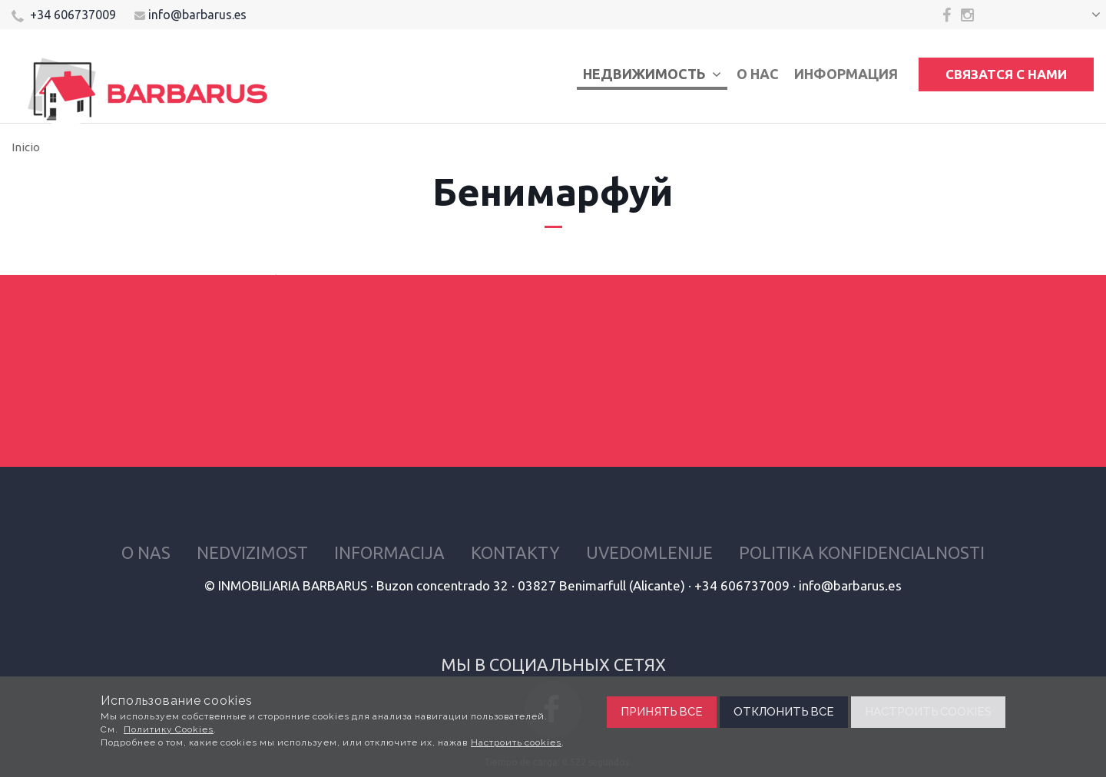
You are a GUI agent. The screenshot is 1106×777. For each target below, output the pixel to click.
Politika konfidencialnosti (862, 552)
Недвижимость (652, 73)
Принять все (662, 712)
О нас (758, 73)
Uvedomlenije (649, 552)
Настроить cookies (516, 742)
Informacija (389, 552)
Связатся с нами (1006, 74)
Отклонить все (783, 712)
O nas (146, 552)
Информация (846, 73)
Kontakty (515, 552)
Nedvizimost (252, 552)
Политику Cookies (169, 729)
